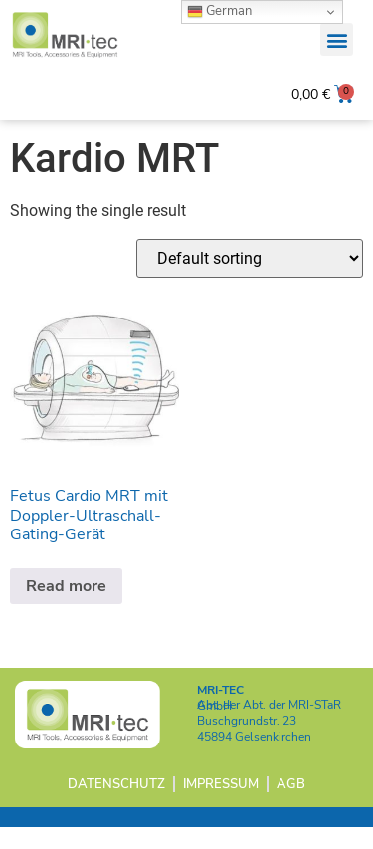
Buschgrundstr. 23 (246, 742)
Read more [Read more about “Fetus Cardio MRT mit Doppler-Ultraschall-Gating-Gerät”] (66, 607)
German (219, 11)
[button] (336, 39)
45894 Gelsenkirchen (254, 757)
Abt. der (269, 727)
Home (30, 131)
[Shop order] (249, 280)
